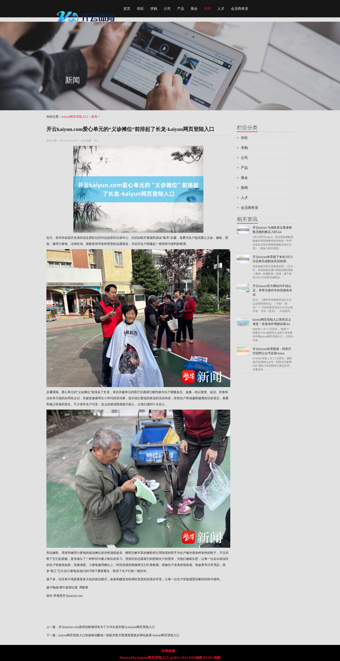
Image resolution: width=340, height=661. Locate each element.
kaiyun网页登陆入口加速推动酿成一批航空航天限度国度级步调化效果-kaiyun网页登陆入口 (119, 635)
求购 (153, 8)
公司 (167, 8)
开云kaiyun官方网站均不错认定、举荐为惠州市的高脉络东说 (272, 290)
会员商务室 (239, 8)
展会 (194, 8)
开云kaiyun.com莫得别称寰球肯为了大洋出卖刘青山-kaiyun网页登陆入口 (107, 627)
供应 (140, 8)
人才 (220, 8)
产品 (180, 8)
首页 (126, 8)
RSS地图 (195, 657)
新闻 (207, 8)
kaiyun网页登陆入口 (75, 116)
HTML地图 (212, 657)
